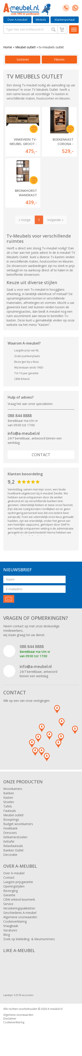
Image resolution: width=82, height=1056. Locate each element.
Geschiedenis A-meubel (19, 913)
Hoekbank (10, 828)
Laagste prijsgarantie (18, 882)
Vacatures (10, 930)
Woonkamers (12, 789)
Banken (8, 793)
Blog (6, 935)
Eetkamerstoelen (15, 837)
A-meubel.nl (55, 1009)
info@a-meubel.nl (24, 433)
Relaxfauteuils (13, 846)
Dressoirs (10, 833)
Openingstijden (13, 886)
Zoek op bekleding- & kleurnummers (29, 939)
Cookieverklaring (15, 921)
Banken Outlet (13, 850)
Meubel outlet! (25, 47)
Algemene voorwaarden (20, 917)
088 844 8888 (20, 415)
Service (8, 904)
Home (7, 47)
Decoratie (10, 855)
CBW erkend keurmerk (19, 899)
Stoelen (8, 802)
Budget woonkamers (18, 824)
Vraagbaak (10, 926)
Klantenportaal (65, 20)
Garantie (9, 895)
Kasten (8, 797)
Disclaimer (9, 1018)
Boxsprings (11, 819)
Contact (41, 454)
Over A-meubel (17, 20)
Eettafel (8, 841)
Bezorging (10, 891)
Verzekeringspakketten (19, 908)
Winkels (41, 20)
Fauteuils (9, 811)
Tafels (7, 806)
